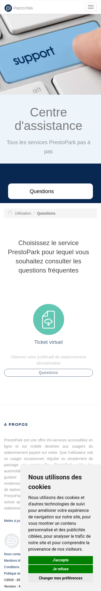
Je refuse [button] (60, 569)
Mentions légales (16, 560)
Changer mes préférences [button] (60, 578)
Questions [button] (48, 374)
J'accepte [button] (61, 560)
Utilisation (41, 175)
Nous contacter (15, 554)
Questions (42, 191)
